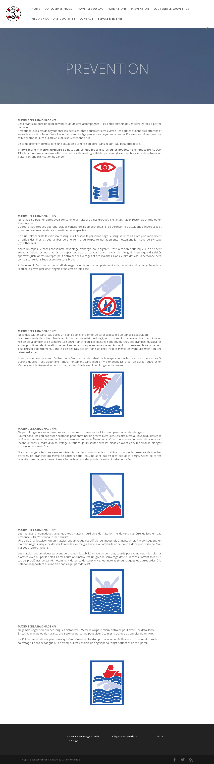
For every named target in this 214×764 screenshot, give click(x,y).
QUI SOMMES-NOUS (58, 9)
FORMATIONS (117, 9)
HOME (36, 9)
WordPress (42, 759)
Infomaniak (73, 759)
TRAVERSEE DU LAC (89, 9)
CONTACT (86, 18)
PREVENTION (140, 9)
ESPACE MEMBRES (110, 18)
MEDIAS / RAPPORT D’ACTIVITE (53, 18)
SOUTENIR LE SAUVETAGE (171, 9)
